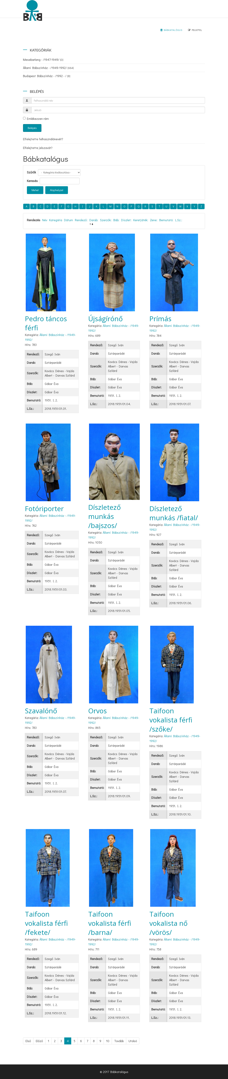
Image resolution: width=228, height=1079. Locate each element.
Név (44, 220)
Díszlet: (126, 220)
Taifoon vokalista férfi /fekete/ (46, 923)
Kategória (55, 220)
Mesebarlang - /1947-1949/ (43, 59)
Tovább (119, 1041)
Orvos (97, 710)
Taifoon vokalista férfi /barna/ (109, 923)
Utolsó (133, 1041)
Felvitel (195, 29)
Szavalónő (41, 710)
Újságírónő (105, 318)
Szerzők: (105, 220)
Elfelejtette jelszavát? (37, 148)
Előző (39, 1041)
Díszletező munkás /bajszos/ (104, 516)
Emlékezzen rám (36, 119)
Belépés (32, 128)
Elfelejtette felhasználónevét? (43, 139)
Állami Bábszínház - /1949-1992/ (48, 68)
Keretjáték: (140, 220)
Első (28, 1041)
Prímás (160, 318)
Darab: (93, 220)
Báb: (116, 220)
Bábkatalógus (171, 29)
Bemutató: (166, 220)
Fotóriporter (44, 508)
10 (107, 1041)
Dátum (68, 220)
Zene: (153, 220)
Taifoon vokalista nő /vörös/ (168, 923)
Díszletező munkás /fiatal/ (173, 513)
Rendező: (81, 220)
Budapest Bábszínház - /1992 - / (46, 76)
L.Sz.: (178, 220)
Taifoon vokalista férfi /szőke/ (170, 720)
